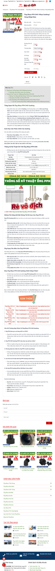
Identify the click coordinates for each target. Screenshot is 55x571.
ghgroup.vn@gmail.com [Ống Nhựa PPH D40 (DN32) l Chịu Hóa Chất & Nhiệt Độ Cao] (39, 1)
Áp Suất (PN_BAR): (27, 59)
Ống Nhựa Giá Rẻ (27, 495)
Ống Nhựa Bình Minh (27, 486)
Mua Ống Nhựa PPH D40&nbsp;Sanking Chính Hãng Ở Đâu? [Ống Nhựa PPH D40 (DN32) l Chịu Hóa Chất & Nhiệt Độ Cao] (24, 99)
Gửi (49, 423)
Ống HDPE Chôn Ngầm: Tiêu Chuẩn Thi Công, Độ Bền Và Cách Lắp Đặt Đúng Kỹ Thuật (19, 542)
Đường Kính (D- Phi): (28, 44)
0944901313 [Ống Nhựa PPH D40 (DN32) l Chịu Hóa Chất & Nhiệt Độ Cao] (28, 1)
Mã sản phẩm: (28, 25)
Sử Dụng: (26, 55)
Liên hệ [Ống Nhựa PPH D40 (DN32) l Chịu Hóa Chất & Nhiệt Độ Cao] (30, 72)
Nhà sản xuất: (28, 22)
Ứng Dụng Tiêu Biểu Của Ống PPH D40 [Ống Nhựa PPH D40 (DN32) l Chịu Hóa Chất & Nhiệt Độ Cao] (19, 98)
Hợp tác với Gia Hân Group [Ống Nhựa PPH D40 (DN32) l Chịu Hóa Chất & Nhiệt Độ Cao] (28, 554)
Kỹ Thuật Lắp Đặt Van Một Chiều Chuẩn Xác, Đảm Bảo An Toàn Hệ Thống (43, 527)
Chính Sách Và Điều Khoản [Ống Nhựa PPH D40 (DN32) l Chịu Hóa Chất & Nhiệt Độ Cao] (37, 562)
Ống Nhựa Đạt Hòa (8, 501)
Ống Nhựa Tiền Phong (27, 483)
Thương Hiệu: (27, 48)
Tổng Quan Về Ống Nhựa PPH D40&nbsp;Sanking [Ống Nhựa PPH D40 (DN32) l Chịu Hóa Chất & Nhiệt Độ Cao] (19, 90)
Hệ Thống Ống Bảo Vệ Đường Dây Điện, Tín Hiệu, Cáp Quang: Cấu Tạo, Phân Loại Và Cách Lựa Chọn (44, 542)
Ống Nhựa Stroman (8, 505)
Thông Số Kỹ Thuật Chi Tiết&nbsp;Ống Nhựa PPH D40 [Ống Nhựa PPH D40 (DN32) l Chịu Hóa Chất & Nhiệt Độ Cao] (20, 94)
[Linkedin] (35, 77)
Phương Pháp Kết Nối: (28, 63)
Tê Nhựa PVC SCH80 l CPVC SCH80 (10, 469)
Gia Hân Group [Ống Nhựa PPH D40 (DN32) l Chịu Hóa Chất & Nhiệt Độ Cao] (8, 562)
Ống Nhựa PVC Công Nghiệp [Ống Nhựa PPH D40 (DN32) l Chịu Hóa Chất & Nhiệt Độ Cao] (17, 9)
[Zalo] (45, 77)
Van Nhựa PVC (7, 508)
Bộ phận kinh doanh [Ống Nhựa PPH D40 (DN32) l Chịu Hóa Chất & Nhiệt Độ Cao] (45, 554)
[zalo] (50, 1)
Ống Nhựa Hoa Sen (8, 498)
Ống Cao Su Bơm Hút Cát (27, 446)
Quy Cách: (26, 52)
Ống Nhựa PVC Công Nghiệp (11, 511)
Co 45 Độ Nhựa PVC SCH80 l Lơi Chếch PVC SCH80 (27, 469)
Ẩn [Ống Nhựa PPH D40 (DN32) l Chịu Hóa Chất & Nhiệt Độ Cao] (12, 87)
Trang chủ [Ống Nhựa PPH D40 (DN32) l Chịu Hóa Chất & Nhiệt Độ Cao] (5, 9)
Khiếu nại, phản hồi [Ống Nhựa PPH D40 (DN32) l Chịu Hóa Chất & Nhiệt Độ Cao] (11, 554)
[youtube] (46, 1)
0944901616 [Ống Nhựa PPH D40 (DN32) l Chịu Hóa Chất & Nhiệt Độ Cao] (20, 1)
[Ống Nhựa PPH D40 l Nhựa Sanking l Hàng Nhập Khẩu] (27, 5)
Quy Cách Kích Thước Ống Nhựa (12, 514)
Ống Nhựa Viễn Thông (27, 489)
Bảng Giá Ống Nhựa (9, 517)
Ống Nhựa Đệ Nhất (8, 492)
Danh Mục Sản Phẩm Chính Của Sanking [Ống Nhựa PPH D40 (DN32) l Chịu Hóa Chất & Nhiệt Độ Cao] (19, 92)
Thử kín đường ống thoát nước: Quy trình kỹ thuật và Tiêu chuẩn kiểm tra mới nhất (19, 535)
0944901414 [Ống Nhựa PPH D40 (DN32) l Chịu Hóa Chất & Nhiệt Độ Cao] (12, 1)
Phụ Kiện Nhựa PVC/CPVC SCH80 (44, 447)
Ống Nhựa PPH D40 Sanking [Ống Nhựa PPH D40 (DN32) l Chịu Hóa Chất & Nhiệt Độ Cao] (24, 105)
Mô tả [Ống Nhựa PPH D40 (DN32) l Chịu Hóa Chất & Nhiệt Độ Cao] (27, 81)
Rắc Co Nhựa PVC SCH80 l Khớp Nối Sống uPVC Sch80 (44, 469)
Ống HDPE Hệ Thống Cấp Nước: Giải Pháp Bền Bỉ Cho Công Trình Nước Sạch (43, 535)
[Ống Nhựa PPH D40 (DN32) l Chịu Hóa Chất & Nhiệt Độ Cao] (9, 1)
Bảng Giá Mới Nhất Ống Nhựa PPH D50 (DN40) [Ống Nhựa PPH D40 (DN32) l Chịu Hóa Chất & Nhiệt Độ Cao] (24, 212)
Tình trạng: (27, 68)
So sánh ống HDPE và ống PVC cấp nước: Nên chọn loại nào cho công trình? (19, 527)
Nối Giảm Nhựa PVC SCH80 (11, 446)
